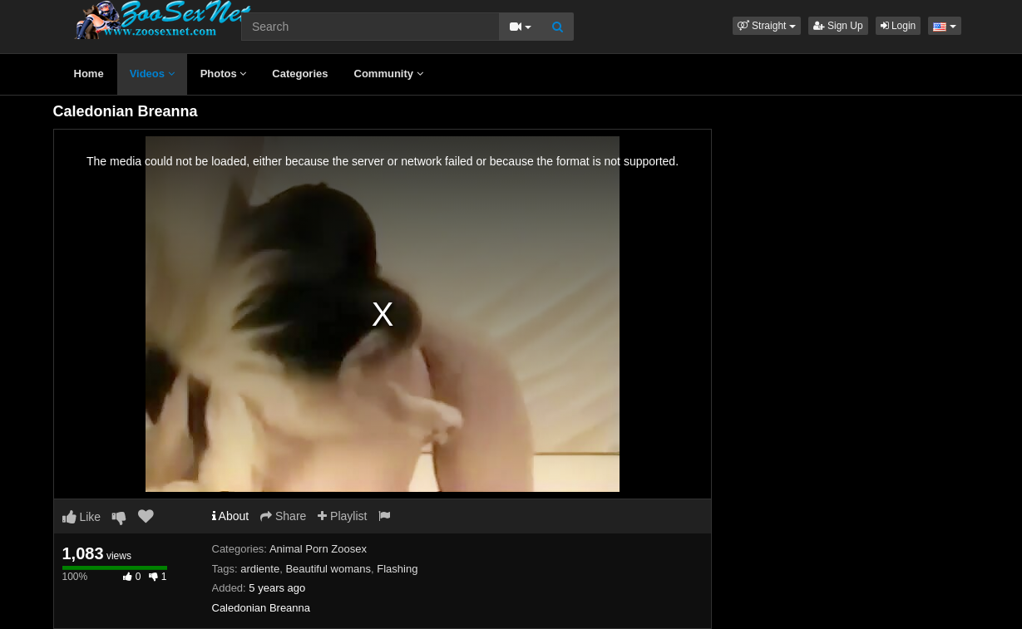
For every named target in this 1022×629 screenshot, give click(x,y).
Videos (152, 73)
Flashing (397, 569)
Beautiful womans (328, 569)
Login (898, 26)
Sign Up (838, 26)
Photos (223, 73)
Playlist (342, 516)
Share (283, 516)
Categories (300, 73)
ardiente (259, 569)
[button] (767, 26)
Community (388, 73)
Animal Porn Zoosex (318, 549)
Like (81, 516)
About (230, 516)
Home (89, 73)
